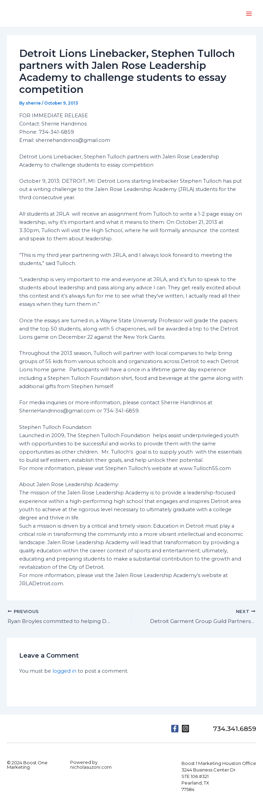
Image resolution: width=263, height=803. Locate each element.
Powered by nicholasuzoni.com (91, 764)
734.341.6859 (232, 728)
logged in (64, 672)
